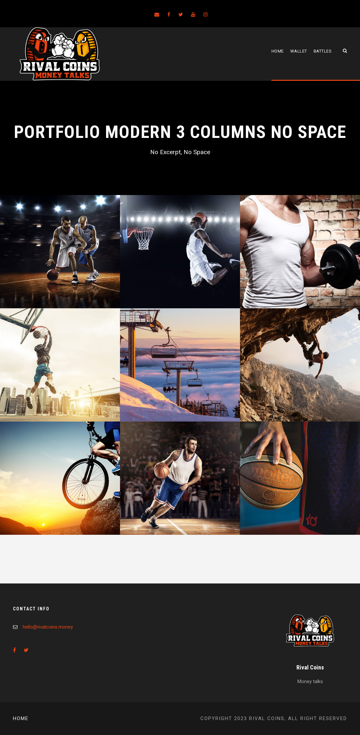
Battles (323, 51)
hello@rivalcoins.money (48, 627)
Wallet (298, 51)
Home (277, 51)
